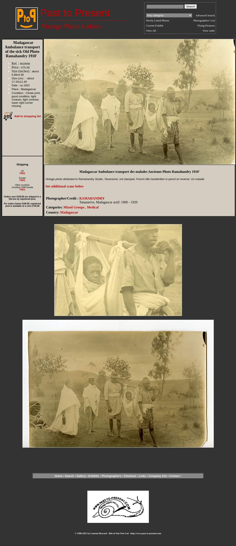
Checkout (130, 476)
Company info (158, 476)
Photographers (111, 476)
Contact (174, 476)
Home (58, 476)
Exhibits (93, 476)
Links (142, 476)
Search (69, 476)
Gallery (81, 476)
